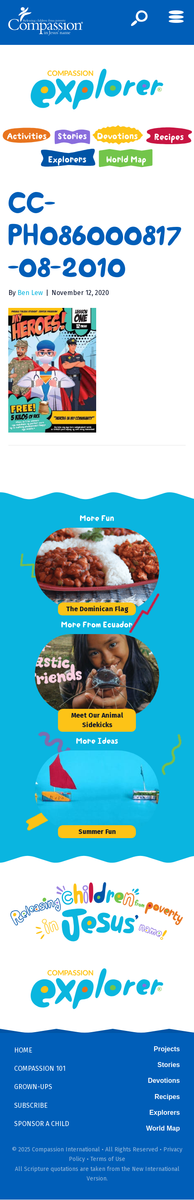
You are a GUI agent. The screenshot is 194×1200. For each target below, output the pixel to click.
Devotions (164, 1080)
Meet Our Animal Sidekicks (97, 720)
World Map (163, 1128)
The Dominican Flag (97, 609)
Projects (167, 1048)
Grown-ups (33, 1087)
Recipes (167, 1096)
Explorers (164, 1112)
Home (23, 1050)
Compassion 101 (39, 1068)
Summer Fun (97, 832)
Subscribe (31, 1105)
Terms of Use (107, 1159)
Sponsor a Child (41, 1124)
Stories (169, 1064)
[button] (139, 18)
